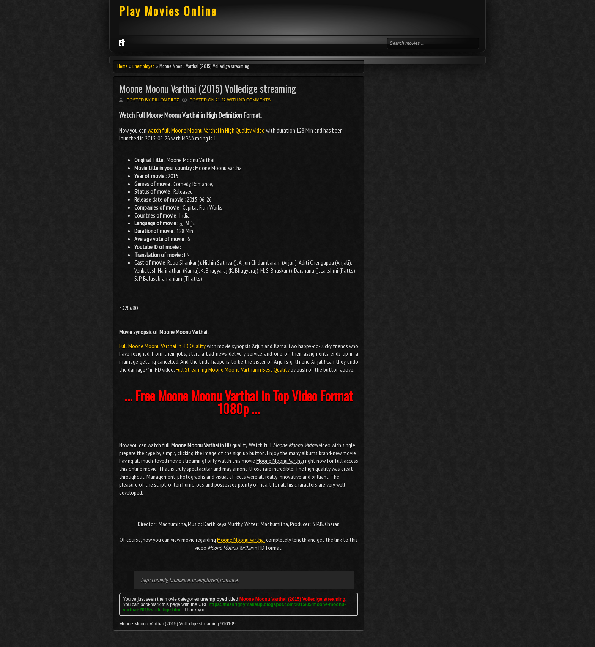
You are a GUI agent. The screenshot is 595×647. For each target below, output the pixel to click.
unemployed (143, 66)
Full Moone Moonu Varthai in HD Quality (162, 346)
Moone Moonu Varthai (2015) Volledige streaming (207, 88)
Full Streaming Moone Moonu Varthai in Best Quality (233, 369)
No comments (255, 100)
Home (122, 66)
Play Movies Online (168, 10)
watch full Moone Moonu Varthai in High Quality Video (206, 130)
